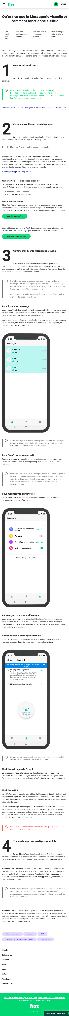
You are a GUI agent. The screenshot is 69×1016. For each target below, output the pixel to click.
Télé (34, 964)
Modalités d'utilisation (12, 998)
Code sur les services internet (39, 1000)
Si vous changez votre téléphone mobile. (57, 34)
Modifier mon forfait (15, 216)
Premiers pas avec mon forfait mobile (19, 939)
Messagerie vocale (12, 934)
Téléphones (34, 955)
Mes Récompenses (36, 998)
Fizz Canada (34, 979)
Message (30, 934)
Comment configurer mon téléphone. (22, 34)
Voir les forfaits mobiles (16, 236)
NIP (42, 934)
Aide (34, 969)
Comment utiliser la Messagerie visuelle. (39, 34)
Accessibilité (23, 1000)
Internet (34, 960)
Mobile (34, 950)
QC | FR (63, 4)
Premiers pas (45, 939)
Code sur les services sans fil (54, 998)
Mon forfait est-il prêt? (7, 35)
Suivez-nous (34, 984)
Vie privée (25, 998)
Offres (34, 974)
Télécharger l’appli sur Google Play (16, 172)
